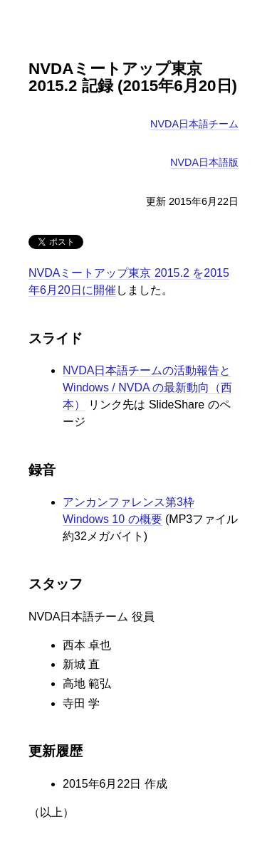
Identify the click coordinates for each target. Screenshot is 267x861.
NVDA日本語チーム (194, 124)
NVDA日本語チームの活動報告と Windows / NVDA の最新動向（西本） (147, 387)
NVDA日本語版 (204, 162)
